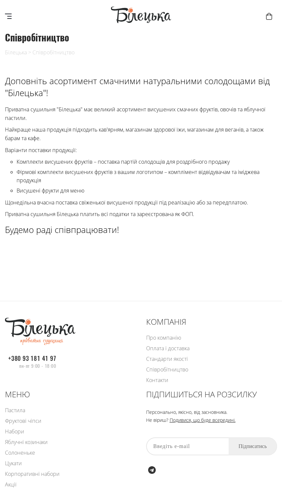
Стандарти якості (167, 359)
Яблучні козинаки (26, 442)
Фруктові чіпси (23, 420)
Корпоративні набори (32, 473)
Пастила (15, 410)
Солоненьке (20, 452)
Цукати (13, 463)
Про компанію (163, 337)
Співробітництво (53, 52)
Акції (11, 484)
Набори (14, 431)
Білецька (16, 52)
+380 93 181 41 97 (32, 359)
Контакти (157, 380)
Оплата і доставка (168, 348)
